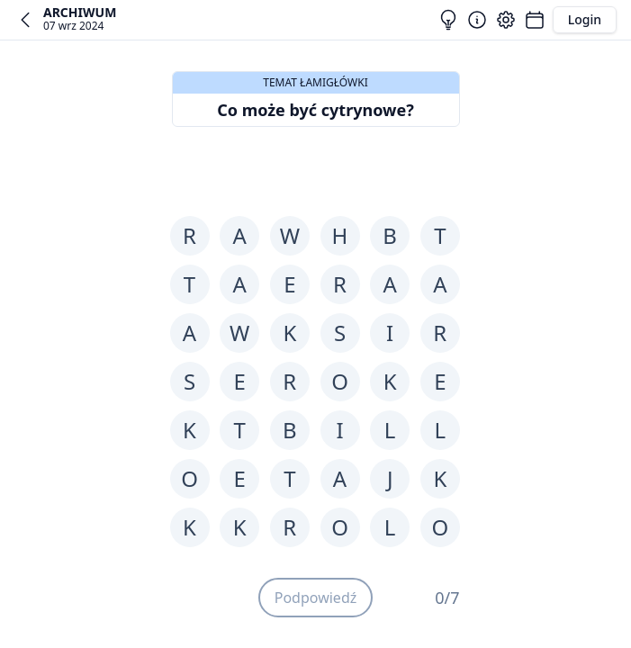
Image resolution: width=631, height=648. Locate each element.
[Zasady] (477, 20)
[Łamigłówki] (534, 20)
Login (584, 19)
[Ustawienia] (506, 20)
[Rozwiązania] (448, 20)
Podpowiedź (316, 598)
